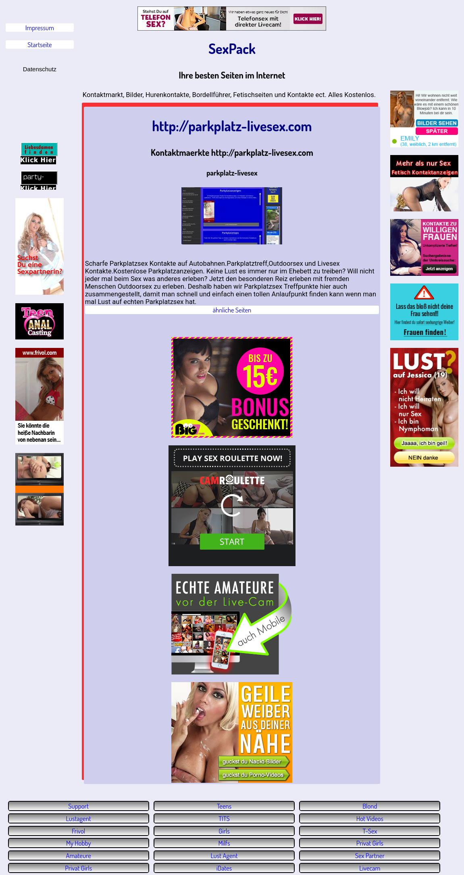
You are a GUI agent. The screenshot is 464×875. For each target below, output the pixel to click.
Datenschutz (39, 69)
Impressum (39, 27)
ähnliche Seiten (232, 310)
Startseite (39, 44)
